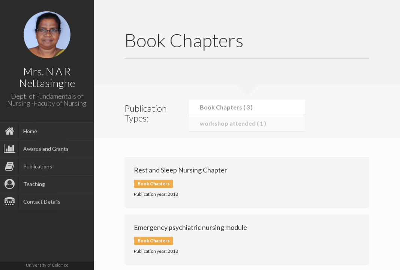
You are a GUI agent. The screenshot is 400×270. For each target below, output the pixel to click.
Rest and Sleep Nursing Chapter (180, 170)
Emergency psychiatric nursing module (190, 227)
